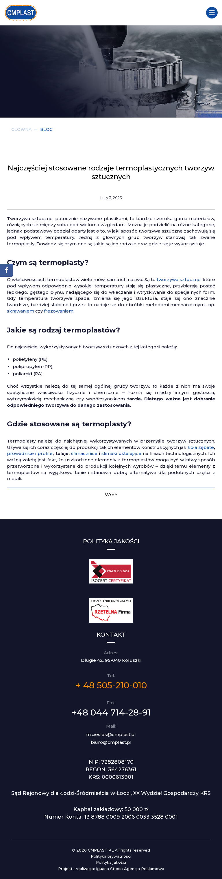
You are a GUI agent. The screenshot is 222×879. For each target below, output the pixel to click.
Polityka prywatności (111, 856)
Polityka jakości (111, 862)
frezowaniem (58, 311)
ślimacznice (84, 453)
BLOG (46, 129)
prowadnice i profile (30, 453)
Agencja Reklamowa (144, 868)
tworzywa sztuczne (178, 279)
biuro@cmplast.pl (111, 742)
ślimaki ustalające (121, 453)
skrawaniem (20, 311)
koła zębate (201, 447)
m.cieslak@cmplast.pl (111, 734)
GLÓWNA (21, 129)
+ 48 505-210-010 (111, 685)
